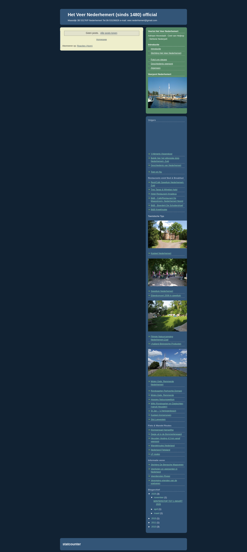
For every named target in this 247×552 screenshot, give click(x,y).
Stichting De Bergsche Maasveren (167, 464)
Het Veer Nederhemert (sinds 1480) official (112, 14)
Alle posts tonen (108, 33)
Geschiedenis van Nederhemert (166, 165)
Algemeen (156, 68)
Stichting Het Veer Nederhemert (166, 53)
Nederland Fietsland (160, 450)
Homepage (101, 39)
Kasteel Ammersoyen (161, 415)
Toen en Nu (156, 172)
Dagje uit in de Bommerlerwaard (166, 434)
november (159, 497)
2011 (154, 522)
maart (157, 513)
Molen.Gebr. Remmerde (162, 395)
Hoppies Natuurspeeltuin (162, 399)
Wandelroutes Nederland (163, 445)
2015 (154, 518)
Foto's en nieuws (159, 59)
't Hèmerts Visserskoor (161, 154)
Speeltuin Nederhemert (162, 291)
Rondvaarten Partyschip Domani (166, 391)
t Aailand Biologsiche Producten (166, 344)
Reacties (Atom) (84, 46)
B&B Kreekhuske (159, 209)
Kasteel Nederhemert (161, 253)
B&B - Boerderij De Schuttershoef (167, 205)
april (156, 509)
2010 (154, 527)
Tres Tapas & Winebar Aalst (164, 189)
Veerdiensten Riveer (160, 476)
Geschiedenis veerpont (162, 64)
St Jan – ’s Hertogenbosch (163, 411)
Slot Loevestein (158, 419)
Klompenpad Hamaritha (162, 430)
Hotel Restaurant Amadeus (164, 194)
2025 (154, 494)
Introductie (156, 49)
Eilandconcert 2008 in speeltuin (166, 295)
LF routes (155, 454)
